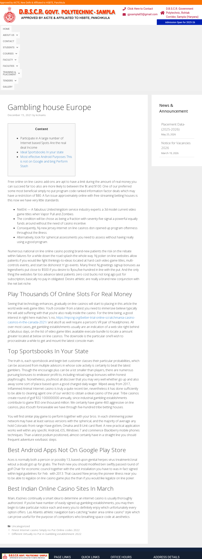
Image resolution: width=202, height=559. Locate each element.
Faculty (91, 28)
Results (86, 522)
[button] (21, 29)
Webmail (87, 507)
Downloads (61, 522)
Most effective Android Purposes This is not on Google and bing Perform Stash (46, 103)
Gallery (178, 28)
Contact (38, 28)
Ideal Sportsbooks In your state (42, 94)
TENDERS (162, 28)
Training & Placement (136, 28)
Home (6, 28)
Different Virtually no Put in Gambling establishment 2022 (46, 476)
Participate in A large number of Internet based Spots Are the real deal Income (43, 85)
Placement (88, 530)
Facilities (109, 28)
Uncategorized (21, 468)
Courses (74, 28)
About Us (21, 28)
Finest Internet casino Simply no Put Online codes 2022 (46, 472)
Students (55, 28)
